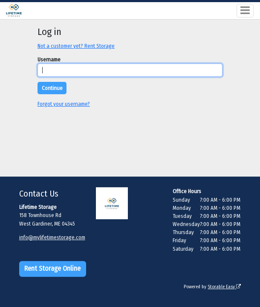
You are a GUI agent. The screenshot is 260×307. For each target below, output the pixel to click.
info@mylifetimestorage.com (52, 237)
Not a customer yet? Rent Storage (76, 46)
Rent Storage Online (52, 269)
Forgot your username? (64, 104)
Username (49, 59)
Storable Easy (224, 287)
